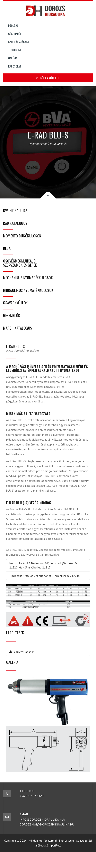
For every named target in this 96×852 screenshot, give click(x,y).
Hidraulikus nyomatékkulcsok (28, 290)
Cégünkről (14, 33)
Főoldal (13, 25)
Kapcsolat (14, 66)
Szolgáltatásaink (18, 42)
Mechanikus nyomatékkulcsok (28, 277)
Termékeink (14, 50)
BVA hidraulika (15, 210)
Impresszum (66, 840)
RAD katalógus (15, 223)
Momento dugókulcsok (22, 235)
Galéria (12, 58)
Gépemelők (11, 315)
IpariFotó (55, 845)
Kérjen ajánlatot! (48, 78)
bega (7, 248)
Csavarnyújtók (15, 302)
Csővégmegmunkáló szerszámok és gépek (20, 263)
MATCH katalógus (17, 328)
